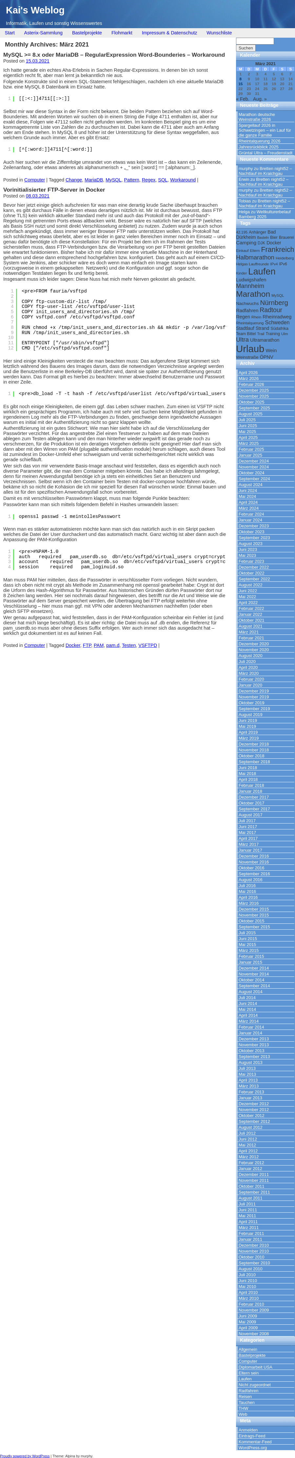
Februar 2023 (251, 561)
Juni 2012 (248, 1139)
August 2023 (251, 543)
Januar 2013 (250, 1097)
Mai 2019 (247, 726)
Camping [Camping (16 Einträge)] (246, 242)
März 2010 (249, 1298)
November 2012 (254, 1109)
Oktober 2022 (252, 573)
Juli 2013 (247, 1068)
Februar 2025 (251, 449)
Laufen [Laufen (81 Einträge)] (261, 271)
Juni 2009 (248, 1316)
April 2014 (248, 1015)
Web (243, 1414)
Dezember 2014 (254, 968)
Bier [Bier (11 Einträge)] (274, 237)
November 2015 (254, 915)
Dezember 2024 (254, 461)
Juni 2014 (248, 1003)
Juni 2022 (248, 590)
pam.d (112, 645)
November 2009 (254, 1310)
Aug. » (260, 99)
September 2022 (254, 579)
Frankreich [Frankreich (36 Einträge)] (277, 250)
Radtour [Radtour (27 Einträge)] (271, 310)
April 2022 (248, 602)
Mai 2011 (247, 1215)
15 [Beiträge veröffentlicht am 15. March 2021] (240, 84)
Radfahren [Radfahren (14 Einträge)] (247, 310)
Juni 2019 (248, 720)
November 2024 (254, 466)
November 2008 (254, 1333)
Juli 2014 (247, 997)
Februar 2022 (251, 608)
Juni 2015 (248, 938)
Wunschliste (219, 32)
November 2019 (254, 696)
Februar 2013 (251, 1091)
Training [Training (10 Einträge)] (273, 333)
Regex (149, 179)
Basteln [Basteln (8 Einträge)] (263, 237)
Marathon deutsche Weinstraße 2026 (257, 117)
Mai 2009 (247, 1321)
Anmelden (248, 1430)
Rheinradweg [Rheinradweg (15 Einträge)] (277, 316)
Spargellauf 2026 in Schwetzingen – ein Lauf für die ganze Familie (265, 130)
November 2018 (254, 750)
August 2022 (251, 584)
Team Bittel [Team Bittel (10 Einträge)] (246, 333)
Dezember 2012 (254, 1103)
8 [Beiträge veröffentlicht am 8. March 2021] (240, 79)
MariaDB (94, 179)
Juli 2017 (247, 820)
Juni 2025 (248, 425)
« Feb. (242, 99)
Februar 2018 (251, 785)
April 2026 (248, 372)
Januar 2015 (250, 962)
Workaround (183, 179)
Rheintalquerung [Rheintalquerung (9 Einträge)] (250, 323)
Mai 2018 (247, 773)
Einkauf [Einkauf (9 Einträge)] (242, 251)
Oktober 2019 (252, 702)
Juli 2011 (247, 1204)
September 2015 (254, 926)
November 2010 (254, 1251)
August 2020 (251, 655)
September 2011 (254, 1192)
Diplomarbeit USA (255, 1367)
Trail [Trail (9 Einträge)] (260, 334)
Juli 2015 (247, 932)
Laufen (245, 1378)
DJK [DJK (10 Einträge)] (261, 243)
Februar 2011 (251, 1233)
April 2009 (248, 1327)
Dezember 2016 (254, 856)
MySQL (113, 179)
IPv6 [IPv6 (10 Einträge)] (283, 264)
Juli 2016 (247, 885)
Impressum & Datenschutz (169, 32)
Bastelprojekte (87, 32)
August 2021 (251, 626)
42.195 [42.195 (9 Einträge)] (241, 232)
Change (74, 179)
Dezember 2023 (254, 525)
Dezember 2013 (254, 1038)
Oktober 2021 (252, 620)
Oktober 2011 (252, 1186)
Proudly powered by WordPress (24, 1456)
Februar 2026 (251, 384)
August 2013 (251, 1062)
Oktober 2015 (252, 920)
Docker (73, 645)
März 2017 (249, 844)
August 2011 (251, 1198)
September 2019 (254, 708)
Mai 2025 (247, 431)
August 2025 (251, 413)
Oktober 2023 (252, 531)
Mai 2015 (247, 944)
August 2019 (251, 714)
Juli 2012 (247, 1133)
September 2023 (254, 537)
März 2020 (249, 673)
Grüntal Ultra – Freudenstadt (265, 152)
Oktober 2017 (252, 803)
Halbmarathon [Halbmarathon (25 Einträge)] (255, 257)
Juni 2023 (248, 549)
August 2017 (251, 814)
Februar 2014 (251, 1027)
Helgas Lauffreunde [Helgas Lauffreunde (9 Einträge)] (252, 264)
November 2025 (254, 396)
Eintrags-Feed (252, 1435)
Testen (129, 645)
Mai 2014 (247, 1009)
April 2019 (248, 732)
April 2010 (248, 1292)
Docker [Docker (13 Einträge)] (273, 242)
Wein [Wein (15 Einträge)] (271, 350)
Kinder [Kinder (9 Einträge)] (241, 273)
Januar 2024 (250, 520)
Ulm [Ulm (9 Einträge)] (284, 334)
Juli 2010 (247, 1274)
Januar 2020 (250, 685)
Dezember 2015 (254, 909)
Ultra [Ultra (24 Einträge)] (242, 339)
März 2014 (249, 1021)
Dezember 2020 (254, 643)
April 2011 (248, 1221)
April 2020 (248, 667)
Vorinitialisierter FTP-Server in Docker (54, 189)
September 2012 (254, 1121)
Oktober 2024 (252, 472)
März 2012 (249, 1156)
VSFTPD (147, 645)
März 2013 (249, 1086)
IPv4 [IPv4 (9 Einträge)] (274, 264)
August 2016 (251, 879)
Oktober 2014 (252, 979)
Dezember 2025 (254, 390)
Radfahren (249, 1390)
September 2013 (254, 1056)
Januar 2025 (250, 455)
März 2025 (249, 443)
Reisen (245, 1396)
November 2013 (254, 1044)
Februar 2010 (251, 1304)
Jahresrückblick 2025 (259, 146)
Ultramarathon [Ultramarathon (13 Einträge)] (264, 340)
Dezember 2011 (254, 1174)
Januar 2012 (250, 1168)
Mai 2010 (247, 1286)
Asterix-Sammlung (43, 32)
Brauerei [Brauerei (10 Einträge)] (286, 237)
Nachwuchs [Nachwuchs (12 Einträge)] (247, 303)
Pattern (131, 179)
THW (243, 1408)
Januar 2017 (250, 850)
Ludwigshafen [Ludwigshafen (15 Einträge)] (251, 279)
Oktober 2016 (252, 867)
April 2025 (248, 437)
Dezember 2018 (254, 744)
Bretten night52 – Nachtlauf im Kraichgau (265, 171)
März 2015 (249, 950)
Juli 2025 (247, 419)
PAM (99, 645)
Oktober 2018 (252, 755)
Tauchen (247, 1402)
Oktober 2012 (252, 1115)
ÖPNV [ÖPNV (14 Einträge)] (266, 357)
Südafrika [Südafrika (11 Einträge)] (279, 328)
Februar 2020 (251, 679)
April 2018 (248, 779)
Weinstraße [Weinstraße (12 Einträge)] (247, 357)
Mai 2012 (247, 1145)
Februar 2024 (251, 514)
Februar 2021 (251, 637)
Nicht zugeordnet (255, 1384)
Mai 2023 (247, 555)
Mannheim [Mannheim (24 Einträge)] (250, 285)
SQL (162, 179)
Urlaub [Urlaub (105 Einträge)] (250, 348)
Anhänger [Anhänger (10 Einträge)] (257, 232)
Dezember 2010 (254, 1245)
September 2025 (254, 408)
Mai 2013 (247, 1074)
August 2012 (251, 1127)
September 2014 (254, 985)
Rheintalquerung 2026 (259, 141)
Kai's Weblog (35, 10)
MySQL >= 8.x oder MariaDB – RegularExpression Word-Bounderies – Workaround (114, 54)
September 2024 (254, 478)
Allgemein (248, 1349)
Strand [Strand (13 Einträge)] (262, 328)
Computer (34, 179)
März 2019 (249, 738)
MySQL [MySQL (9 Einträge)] (277, 295)
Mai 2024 (247, 496)
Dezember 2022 (254, 567)
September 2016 (254, 873)
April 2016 (248, 897)
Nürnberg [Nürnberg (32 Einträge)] (274, 302)
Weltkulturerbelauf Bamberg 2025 (265, 214)
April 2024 (248, 502)
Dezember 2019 (254, 691)
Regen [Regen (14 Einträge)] (243, 316)
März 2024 (249, 508)
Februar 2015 (251, 956)
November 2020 (254, 649)
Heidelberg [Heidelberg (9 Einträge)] (285, 258)
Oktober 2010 (252, 1257)
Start (9, 32)
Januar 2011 (250, 1239)
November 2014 (254, 974)
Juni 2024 (248, 490)
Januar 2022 (250, 614)
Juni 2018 (248, 767)
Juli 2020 (247, 661)
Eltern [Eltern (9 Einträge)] (255, 251)
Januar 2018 (250, 791)
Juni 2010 (248, 1280)
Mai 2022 (247, 596)
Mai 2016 (247, 891)
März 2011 (249, 1227)
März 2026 (249, 378)
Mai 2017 (247, 832)
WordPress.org (253, 1447)
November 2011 (254, 1180)
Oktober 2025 (252, 402)
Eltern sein (249, 1373)
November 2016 (254, 862)
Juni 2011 (248, 1209)
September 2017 (254, 808)
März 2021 (249, 632)
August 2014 (251, 991)
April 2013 (248, 1080)
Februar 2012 (251, 1162)
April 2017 (248, 838)
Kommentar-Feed (255, 1441)
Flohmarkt (121, 32)
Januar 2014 (250, 1033)
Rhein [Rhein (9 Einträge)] (256, 317)
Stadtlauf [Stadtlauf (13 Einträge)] (245, 328)
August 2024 (251, 484)
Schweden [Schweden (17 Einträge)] (277, 322)
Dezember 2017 (254, 797)
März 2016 (249, 903)
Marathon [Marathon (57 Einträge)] (253, 294)
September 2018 (254, 761)
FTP (87, 645)
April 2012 (248, 1150)
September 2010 (254, 1262)
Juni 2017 (248, 826)
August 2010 (251, 1268)
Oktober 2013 (252, 1050)
